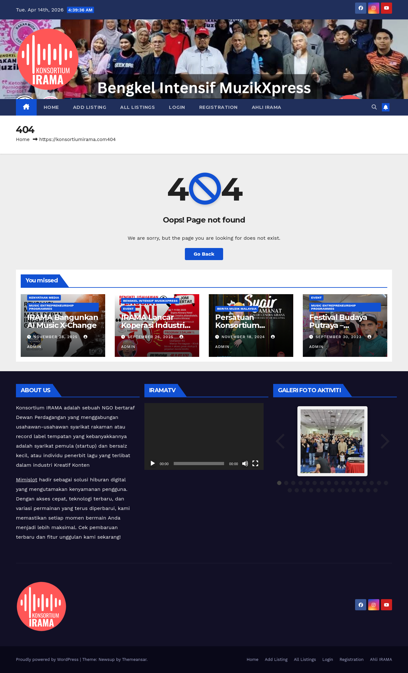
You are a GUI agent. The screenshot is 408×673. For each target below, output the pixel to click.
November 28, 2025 (56, 337)
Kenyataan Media (44, 297)
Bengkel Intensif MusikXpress (150, 300)
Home (51, 107)
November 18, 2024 (244, 337)
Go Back (204, 254)
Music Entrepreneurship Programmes (51, 307)
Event (128, 308)
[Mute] (245, 463)
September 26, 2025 (151, 337)
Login (177, 107)
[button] (374, 107)
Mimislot (26, 480)
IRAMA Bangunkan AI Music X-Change (62, 321)
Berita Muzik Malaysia (237, 308)
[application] (203, 436)
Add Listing (89, 107)
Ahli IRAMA (266, 107)
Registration (218, 107)
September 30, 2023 (339, 337)
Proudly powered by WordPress (48, 659)
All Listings (137, 107)
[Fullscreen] (255, 463)
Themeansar (134, 659)
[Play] (152, 463)
